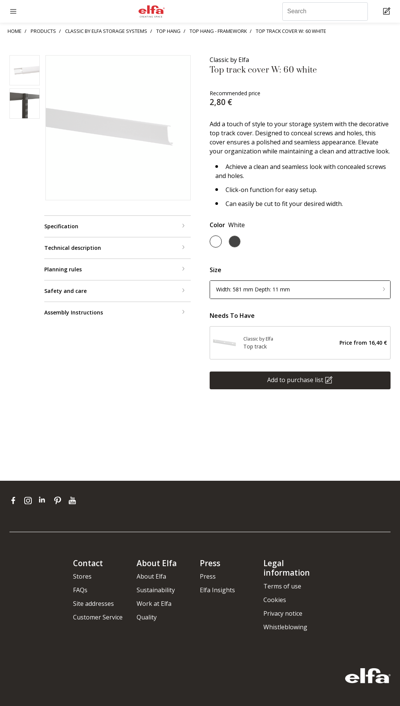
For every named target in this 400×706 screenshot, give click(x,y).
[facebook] (14, 500)
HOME (15, 31)
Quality (147, 617)
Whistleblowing (285, 627)
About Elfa (151, 576)
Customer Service (98, 617)
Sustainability (156, 590)
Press (208, 576)
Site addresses (93, 603)
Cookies (274, 600)
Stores (82, 576)
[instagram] (29, 500)
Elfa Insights (217, 590)
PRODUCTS (43, 31)
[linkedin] (44, 500)
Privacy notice (282, 613)
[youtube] (73, 500)
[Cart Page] (387, 11)
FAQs (80, 590)
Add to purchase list (295, 379)
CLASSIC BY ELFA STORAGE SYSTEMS (106, 31)
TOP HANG (168, 31)
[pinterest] (59, 500)
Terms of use (282, 586)
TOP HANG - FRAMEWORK (218, 31)
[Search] (325, 11)
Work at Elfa (154, 603)
